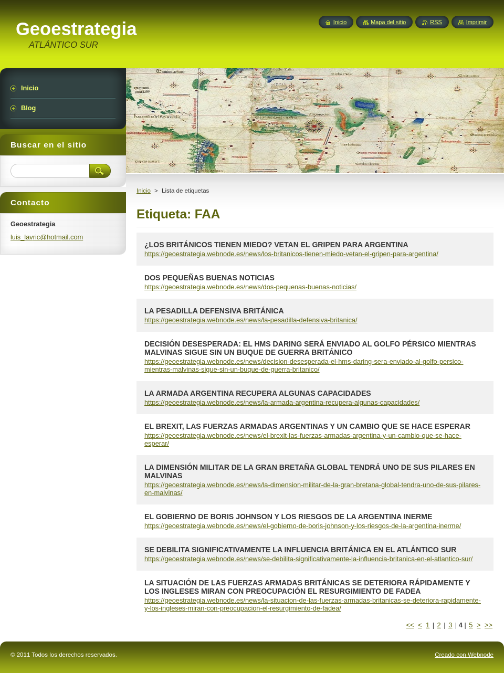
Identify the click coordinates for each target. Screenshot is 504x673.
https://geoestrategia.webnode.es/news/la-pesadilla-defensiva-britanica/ (250, 320)
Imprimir (476, 22)
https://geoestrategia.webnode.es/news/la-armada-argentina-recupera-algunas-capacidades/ (281, 402)
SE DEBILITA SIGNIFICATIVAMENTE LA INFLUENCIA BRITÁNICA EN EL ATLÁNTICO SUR (300, 549)
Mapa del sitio (388, 22)
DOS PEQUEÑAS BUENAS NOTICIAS (209, 278)
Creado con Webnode (464, 654)
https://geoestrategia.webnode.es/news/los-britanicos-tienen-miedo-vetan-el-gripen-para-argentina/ (291, 254)
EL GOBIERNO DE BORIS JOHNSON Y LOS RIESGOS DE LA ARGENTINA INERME (288, 516)
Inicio (143, 190)
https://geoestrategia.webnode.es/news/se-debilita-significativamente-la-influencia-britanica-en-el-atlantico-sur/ (308, 559)
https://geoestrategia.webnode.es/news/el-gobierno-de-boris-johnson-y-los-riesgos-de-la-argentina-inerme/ (302, 526)
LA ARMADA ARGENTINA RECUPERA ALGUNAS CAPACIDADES (257, 393)
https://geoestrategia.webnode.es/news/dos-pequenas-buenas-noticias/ (250, 287)
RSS (436, 22)
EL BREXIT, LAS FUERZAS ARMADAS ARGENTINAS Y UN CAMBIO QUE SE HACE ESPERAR (307, 426)
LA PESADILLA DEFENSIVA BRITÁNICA (214, 311)
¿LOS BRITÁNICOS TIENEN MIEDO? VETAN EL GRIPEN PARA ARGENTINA (276, 244)
